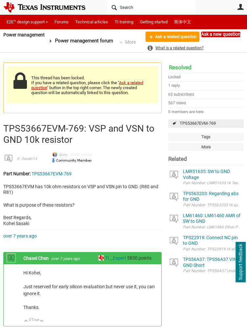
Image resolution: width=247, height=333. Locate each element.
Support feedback (240, 262)
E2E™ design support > (27, 21)
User (240, 7)
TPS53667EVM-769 (198, 123)
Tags (206, 136)
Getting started (154, 21)
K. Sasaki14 (27, 158)
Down (42, 321)
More (132, 42)
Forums (62, 21)
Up (26, 321)
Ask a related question (172, 37)
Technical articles (91, 21)
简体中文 (182, 21)
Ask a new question (220, 34)
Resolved (180, 67)
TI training (124, 21)
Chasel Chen (36, 258)
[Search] (151, 7)
